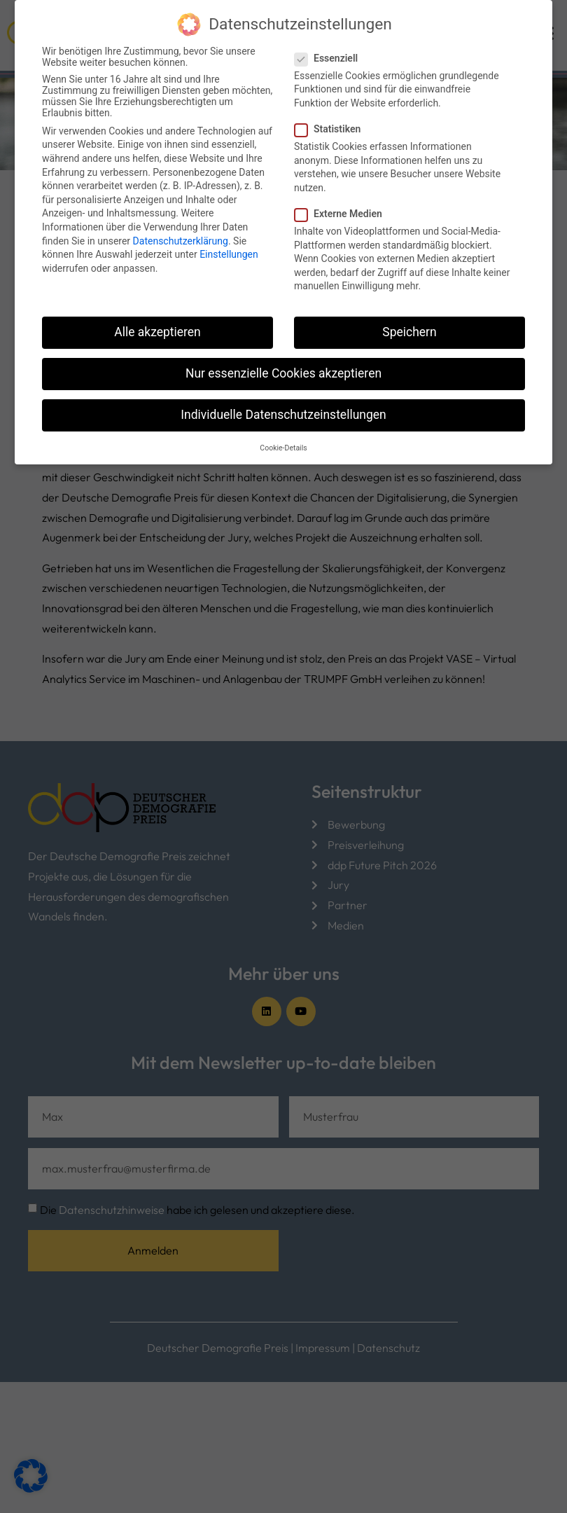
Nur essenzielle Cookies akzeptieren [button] (284, 360)
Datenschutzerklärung (180, 227)
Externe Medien (342, 200)
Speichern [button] (409, 319)
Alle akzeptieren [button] (157, 319)
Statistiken (332, 115)
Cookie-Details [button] (283, 434)
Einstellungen (229, 241)
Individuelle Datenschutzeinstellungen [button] (283, 401)
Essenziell (330, 44)
